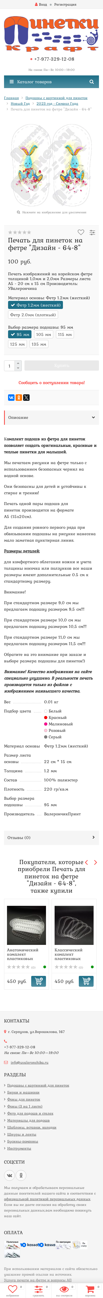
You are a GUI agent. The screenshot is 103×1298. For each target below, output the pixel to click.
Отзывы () (19, 837)
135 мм (39, 344)
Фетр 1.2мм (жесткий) (39, 305)
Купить (61, 365)
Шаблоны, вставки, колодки (31, 1127)
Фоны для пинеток (23, 1099)
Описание (18, 417)
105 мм (43, 334)
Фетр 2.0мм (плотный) (33, 314)
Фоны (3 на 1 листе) (24, 1106)
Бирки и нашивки (23, 1092)
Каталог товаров (31, 81)
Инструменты (19, 1148)
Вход (41, 4)
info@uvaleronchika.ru (29, 1062)
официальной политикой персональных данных (47, 1199)
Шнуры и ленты (21, 1134)
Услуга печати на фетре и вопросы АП (38, 1280)
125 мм (17, 344)
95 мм (23, 334)
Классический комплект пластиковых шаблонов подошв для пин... (73, 958)
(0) (21, 967)
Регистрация (65, 4)
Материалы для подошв (28, 1120)
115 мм (65, 334)
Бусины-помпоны (22, 1141)
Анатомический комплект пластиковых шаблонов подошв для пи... (25, 958)
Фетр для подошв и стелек (30, 1113)
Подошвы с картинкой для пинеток (38, 1085)
